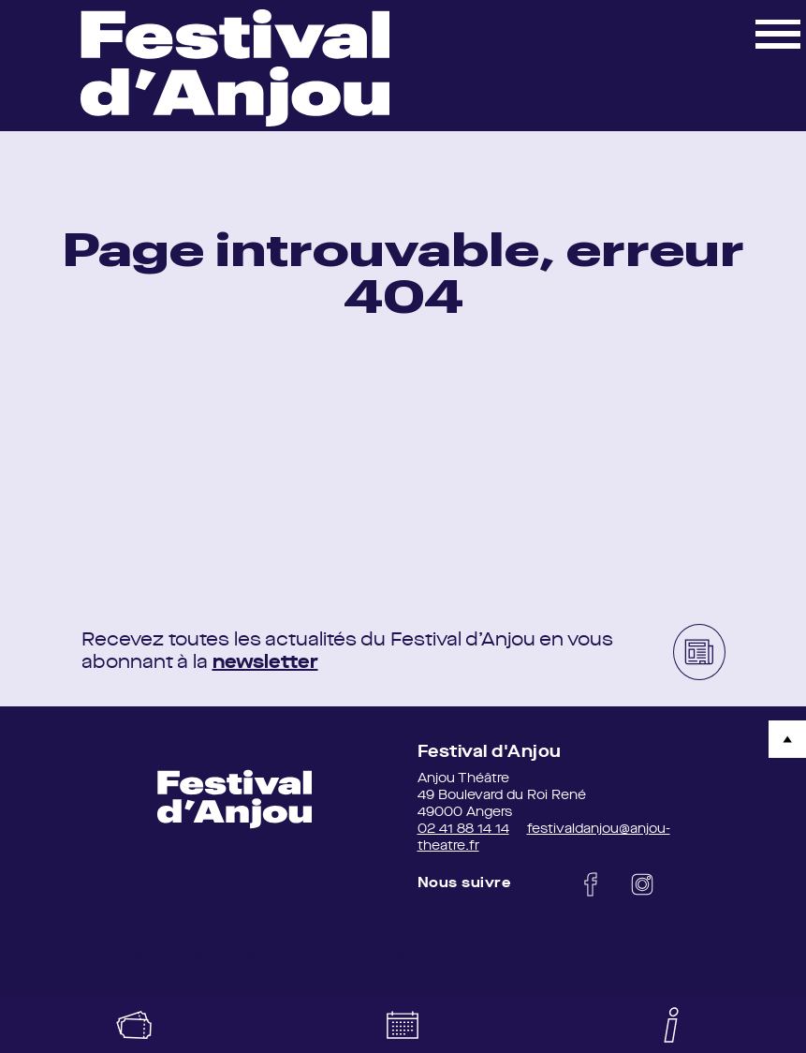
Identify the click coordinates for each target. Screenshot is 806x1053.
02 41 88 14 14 (463, 829)
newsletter (265, 663)
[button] (778, 33)
